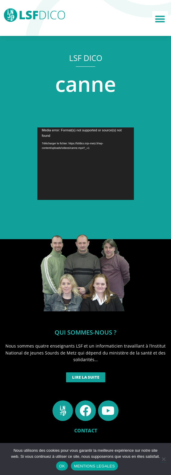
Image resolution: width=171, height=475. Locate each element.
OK (62, 466)
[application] (85, 163)
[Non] (163, 459)
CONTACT (85, 430)
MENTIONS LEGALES (94, 466)
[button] (160, 19)
